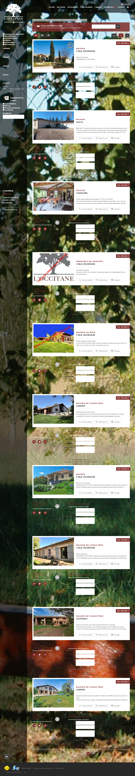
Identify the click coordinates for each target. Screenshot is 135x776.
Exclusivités (10, 44)
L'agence (99, 7)
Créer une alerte (87, 7)
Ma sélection (110, 7)
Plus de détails (85, 67)
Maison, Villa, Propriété (14, 34)
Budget (6, 75)
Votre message (68, 92)
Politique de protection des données (43, 768)
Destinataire (69, 88)
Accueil (54, 7)
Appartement (10, 36)
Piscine (7, 106)
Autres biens (10, 42)
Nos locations (74, 7)
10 (93, 753)
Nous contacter (11, 210)
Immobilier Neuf (11, 38)
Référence (7, 113)
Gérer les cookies (59, 768)
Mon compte (125, 4)
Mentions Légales (26, 768)
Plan (25, 771)
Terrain (8, 40)
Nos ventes (63, 7)
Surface (6, 57)
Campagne (9, 110)
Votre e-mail (69, 84)
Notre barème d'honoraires (13, 771)
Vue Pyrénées (10, 104)
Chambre (6, 48)
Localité (6, 83)
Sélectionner (99, 67)
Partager (111, 67)
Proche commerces (12, 108)
